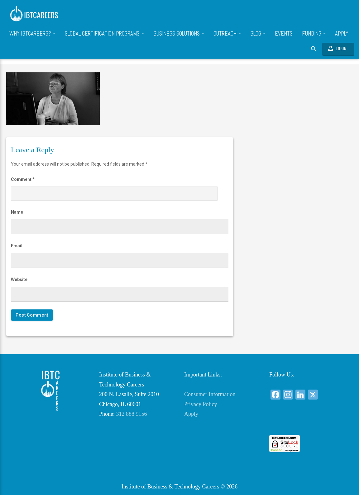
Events (284, 33)
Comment (23, 179)
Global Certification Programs (104, 33)
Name (17, 212)
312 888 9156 (131, 414)
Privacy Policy (200, 404)
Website (19, 279)
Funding (314, 33)
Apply (341, 33)
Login (337, 48)
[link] (307, 423)
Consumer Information (209, 394)
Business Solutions (178, 33)
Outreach (227, 33)
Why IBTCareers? (32, 33)
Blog (258, 33)
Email (16, 245)
